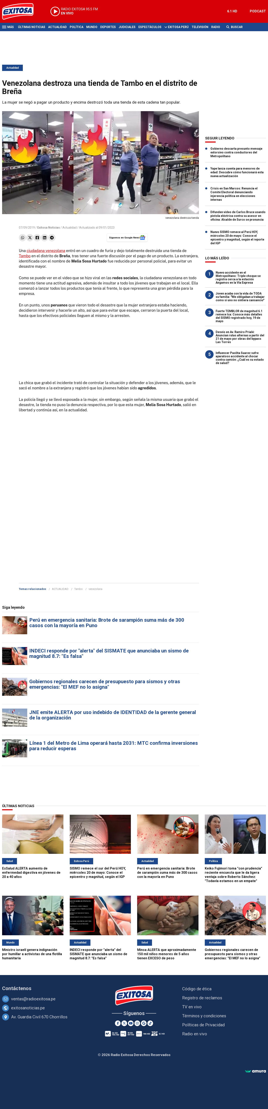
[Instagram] (137, 1023)
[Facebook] (118, 1023)
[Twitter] (124, 1023)
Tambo (25, 256)
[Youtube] (131, 1023)
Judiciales (127, 27)
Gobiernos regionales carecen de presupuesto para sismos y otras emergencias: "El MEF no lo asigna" (104, 684)
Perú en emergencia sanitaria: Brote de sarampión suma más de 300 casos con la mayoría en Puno (106, 622)
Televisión (200, 27)
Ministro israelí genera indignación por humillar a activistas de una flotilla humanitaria (32, 954)
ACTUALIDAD (60, 589)
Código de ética (196, 988)
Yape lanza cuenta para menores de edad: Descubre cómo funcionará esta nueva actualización (237, 172)
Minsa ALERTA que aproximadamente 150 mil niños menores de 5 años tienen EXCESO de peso (166, 954)
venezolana (95, 589)
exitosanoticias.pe (28, 1007)
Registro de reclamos (202, 997)
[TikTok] (150, 1023)
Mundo (91, 27)
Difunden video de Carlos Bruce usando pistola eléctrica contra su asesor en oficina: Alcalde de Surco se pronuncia (237, 215)
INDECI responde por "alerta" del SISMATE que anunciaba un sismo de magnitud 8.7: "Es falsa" (109, 653)
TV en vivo (192, 1006)
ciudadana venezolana (46, 250)
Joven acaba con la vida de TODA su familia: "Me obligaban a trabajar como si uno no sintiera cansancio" (240, 297)
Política (76, 27)
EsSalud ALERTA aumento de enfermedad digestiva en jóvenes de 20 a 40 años (31, 872)
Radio (215, 27)
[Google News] (144, 1023)
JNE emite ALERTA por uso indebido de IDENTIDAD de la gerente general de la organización (112, 715)
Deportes (108, 27)
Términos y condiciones (204, 1015)
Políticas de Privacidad (203, 1024)
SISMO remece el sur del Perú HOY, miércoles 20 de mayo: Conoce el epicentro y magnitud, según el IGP (98, 872)
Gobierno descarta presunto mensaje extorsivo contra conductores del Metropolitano (236, 152)
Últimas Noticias (31, 27)
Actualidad (57, 27)
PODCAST (258, 11)
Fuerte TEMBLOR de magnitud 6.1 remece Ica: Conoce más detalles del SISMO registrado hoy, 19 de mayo (239, 316)
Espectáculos (149, 27)
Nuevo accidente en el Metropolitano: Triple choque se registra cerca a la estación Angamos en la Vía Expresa (238, 277)
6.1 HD (232, 11)
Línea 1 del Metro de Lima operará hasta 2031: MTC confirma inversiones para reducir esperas (113, 745)
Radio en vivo (194, 1033)
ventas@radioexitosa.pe (33, 998)
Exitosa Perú (178, 27)
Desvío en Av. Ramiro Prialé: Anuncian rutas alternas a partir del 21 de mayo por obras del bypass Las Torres (240, 337)
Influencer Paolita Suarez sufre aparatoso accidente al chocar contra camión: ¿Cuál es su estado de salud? (240, 358)
